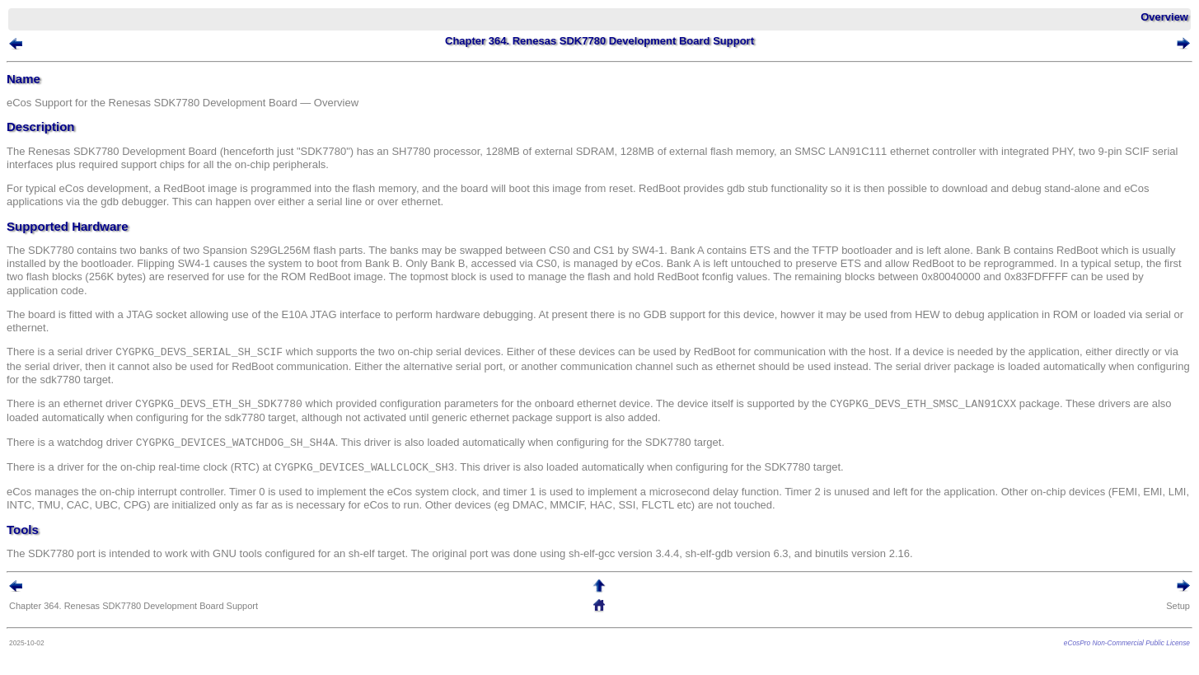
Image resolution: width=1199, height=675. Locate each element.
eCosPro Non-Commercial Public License (1127, 643)
